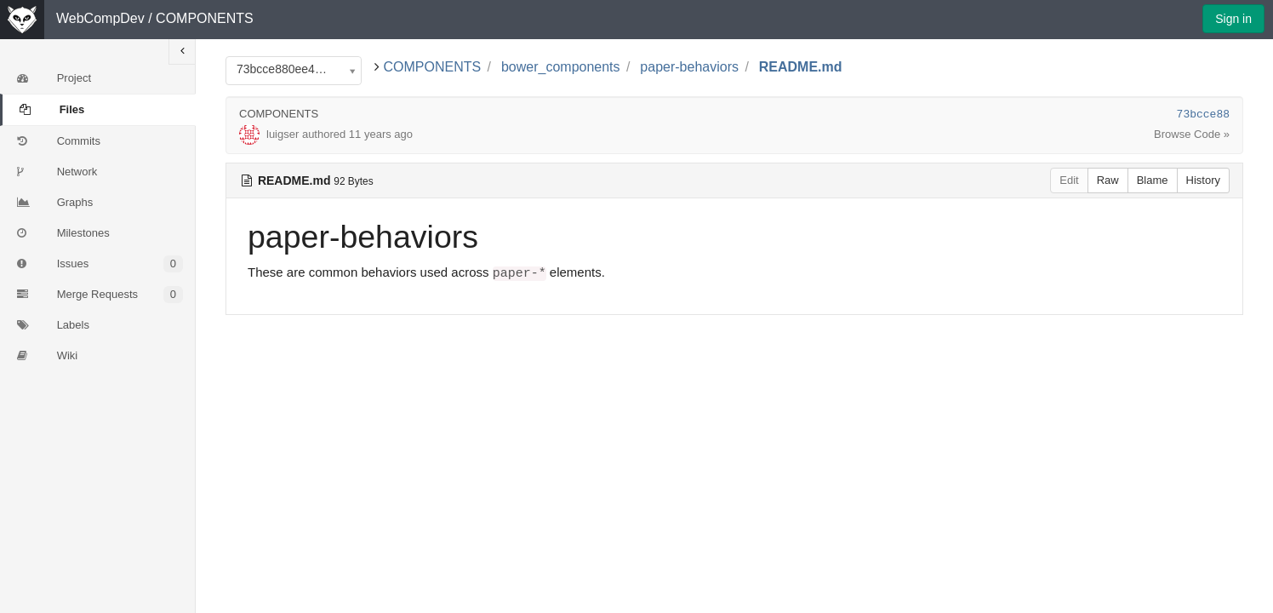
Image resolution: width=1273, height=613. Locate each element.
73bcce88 (1203, 114)
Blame (1152, 180)
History (1203, 180)
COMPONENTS (205, 18)
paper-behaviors (689, 67)
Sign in (1233, 19)
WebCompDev (100, 18)
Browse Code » (1192, 134)
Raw (1108, 180)
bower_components (560, 67)
